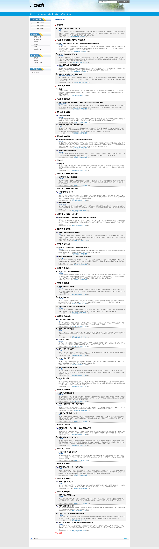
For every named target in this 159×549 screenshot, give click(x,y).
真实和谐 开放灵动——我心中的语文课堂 (71, 467)
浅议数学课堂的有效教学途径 (67, 150)
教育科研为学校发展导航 (66, 192)
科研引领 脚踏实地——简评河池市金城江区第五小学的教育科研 (77, 217)
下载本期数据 (58, 533)
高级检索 (36, 46)
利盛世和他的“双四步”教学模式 (68, 452)
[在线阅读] (79, 36)
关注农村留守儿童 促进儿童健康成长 (69, 65)
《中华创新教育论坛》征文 (66, 506)
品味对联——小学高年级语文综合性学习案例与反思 (74, 247)
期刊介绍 (36, 14)
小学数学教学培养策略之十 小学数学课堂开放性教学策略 (75, 139)
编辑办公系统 (40, 25)
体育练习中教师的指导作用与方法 (68, 437)
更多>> (126, 538)
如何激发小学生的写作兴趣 (66, 319)
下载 (84, 36)
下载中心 (35, 55)
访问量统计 (36, 69)
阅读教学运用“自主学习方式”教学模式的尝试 (72, 306)
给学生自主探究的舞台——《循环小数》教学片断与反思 (75, 256)
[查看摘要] (74, 36)
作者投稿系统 (40, 28)
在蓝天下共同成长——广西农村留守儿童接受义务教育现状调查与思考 (79, 43)
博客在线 (61, 164)
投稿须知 (36, 58)
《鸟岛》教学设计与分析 (66, 482)
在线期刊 (35, 34)
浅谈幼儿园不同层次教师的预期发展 (69, 232)
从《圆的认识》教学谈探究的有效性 (69, 271)
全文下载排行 (37, 49)
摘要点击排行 (37, 37)
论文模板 (36, 60)
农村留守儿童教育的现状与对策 (68, 54)
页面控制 (35, 538)
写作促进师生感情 (64, 378)
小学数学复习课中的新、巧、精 (68, 413)
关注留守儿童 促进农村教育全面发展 (69, 28)
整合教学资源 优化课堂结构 (67, 495)
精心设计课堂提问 (64, 297)
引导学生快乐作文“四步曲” (66, 329)
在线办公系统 (37, 19)
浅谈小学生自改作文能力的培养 (68, 367)
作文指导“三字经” (64, 339)
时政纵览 (61, 89)
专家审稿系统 (40, 22)
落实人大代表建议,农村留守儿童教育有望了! (71, 74)
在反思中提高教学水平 (65, 115)
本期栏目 (36, 42)
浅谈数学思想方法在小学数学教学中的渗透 (71, 404)
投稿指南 (43, 14)
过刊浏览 (36, 44)
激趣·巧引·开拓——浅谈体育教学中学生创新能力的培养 (75, 428)
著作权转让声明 (38, 63)
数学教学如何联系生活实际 (66, 393)
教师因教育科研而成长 (65, 203)
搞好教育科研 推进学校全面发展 (68, 177)
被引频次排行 (37, 39)
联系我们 (62, 14)
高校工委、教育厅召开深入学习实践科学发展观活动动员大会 (76, 522)
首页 (31, 14)
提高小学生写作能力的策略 (66, 349)
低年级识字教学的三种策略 (66, 286)
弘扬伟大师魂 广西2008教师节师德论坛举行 (71, 513)
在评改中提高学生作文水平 (66, 358)
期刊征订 (69, 14)
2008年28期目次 (60, 19)
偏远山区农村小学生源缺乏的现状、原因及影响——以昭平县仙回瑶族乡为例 (81, 102)
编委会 (50, 14)
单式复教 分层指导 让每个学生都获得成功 (71, 125)
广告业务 (56, 14)
